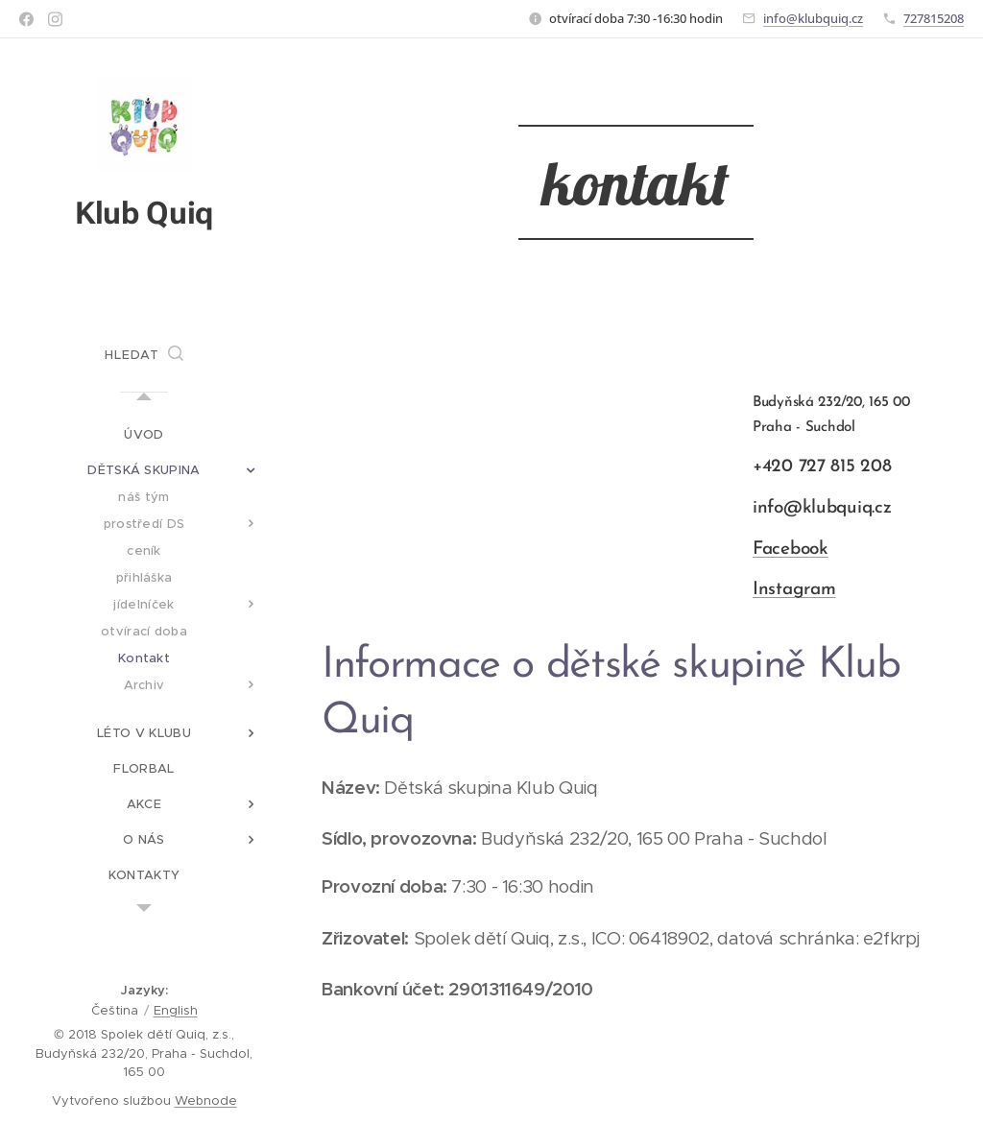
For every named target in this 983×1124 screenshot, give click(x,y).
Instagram (794, 590)
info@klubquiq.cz (813, 18)
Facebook (790, 549)
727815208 (933, 18)
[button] (144, 355)
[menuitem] (144, 434)
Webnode (206, 1100)
